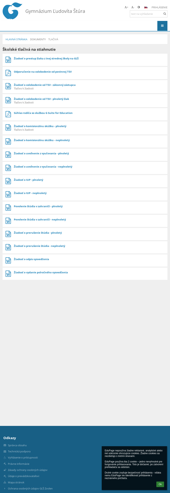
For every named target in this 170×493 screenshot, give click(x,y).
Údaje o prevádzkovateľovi (23, 476)
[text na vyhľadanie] (148, 13)
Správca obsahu (17, 445)
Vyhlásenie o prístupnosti (23, 457)
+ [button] (126, 7)
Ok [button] (160, 484)
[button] (146, 7)
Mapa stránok (16, 482)
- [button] (132, 7)
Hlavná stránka (16, 39)
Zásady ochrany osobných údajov (27, 470)
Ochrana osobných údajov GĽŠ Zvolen (30, 488)
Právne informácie (18, 464)
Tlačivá (53, 39)
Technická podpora (19, 451)
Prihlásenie (159, 7)
